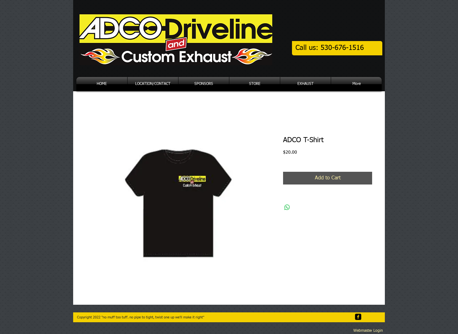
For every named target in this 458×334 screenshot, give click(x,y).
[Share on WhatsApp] (287, 207)
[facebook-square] (358, 317)
